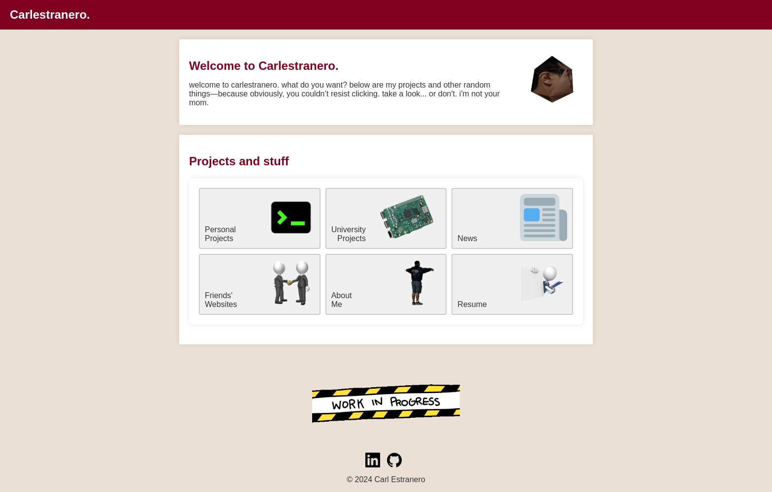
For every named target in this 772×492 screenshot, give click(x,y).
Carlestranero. (50, 14)
